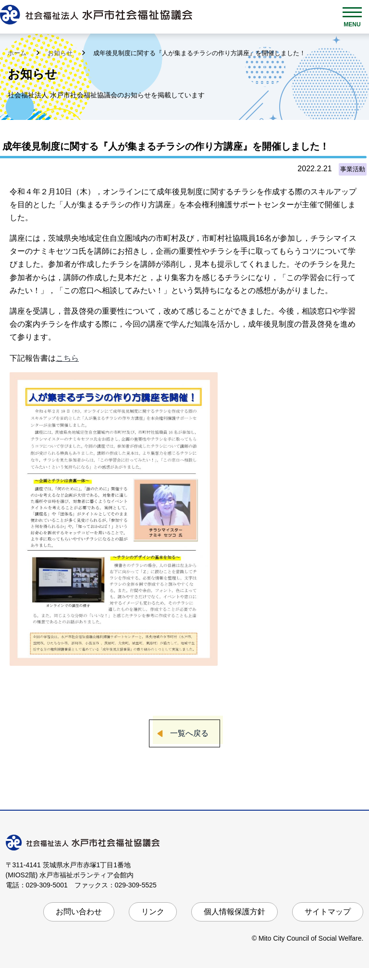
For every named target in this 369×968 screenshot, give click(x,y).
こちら (67, 358)
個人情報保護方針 (234, 912)
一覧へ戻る (189, 733)
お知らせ (61, 53)
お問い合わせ (79, 912)
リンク (152, 912)
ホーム (18, 53)
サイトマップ (328, 912)
